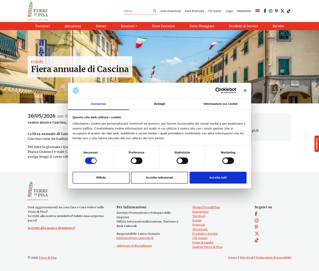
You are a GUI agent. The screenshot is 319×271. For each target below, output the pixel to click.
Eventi (37, 62)
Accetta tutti (218, 177)
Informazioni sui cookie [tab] (220, 104)
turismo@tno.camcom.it (135, 238)
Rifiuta (101, 177)
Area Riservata (194, 11)
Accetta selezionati (159, 177)
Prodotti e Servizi (205, 234)
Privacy (232, 257)
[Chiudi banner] (245, 90)
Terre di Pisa (48, 258)
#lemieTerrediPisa (206, 207)
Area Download (171, 11)
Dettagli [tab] (159, 104)
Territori (198, 216)
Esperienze (200, 212)
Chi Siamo (214, 11)
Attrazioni (200, 229)
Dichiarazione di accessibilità (273, 257)
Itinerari (198, 225)
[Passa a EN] (257, 11)
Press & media (202, 242)
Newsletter (244, 11)
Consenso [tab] (98, 104)
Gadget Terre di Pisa (207, 247)
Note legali (246, 257)
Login (229, 11)
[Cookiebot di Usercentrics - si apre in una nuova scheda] (218, 90)
